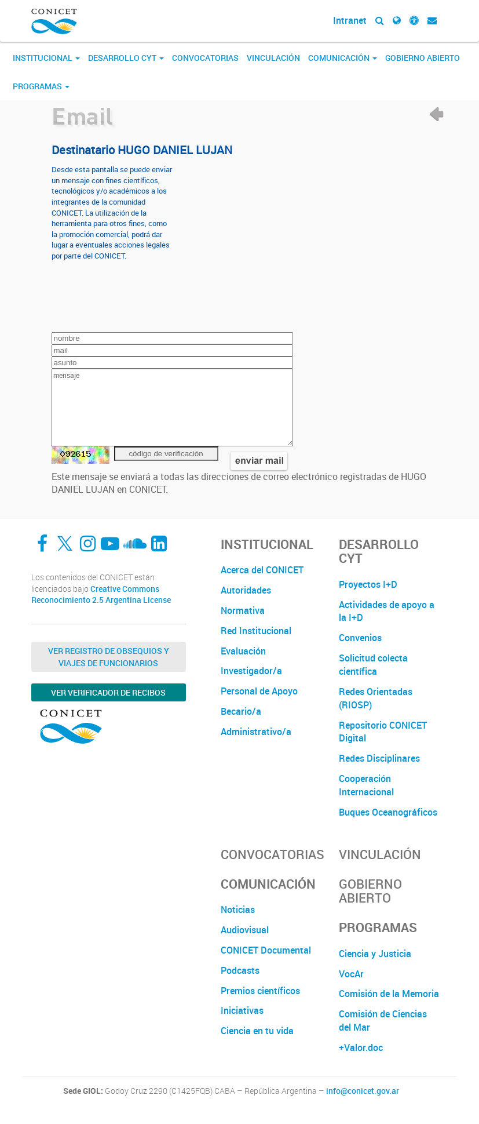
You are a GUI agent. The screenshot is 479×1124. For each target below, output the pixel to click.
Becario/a (241, 711)
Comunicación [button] (342, 57)
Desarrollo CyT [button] (126, 57)
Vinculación (273, 57)
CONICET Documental (266, 950)
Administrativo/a (256, 731)
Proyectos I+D (368, 584)
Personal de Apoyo (259, 691)
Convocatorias (205, 57)
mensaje (172, 407)
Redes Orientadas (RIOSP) (375, 698)
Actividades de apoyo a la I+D (386, 611)
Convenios (360, 637)
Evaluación (243, 651)
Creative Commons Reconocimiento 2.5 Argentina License (101, 594)
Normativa (243, 610)
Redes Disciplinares (379, 758)
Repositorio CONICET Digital (383, 732)
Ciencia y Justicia (375, 953)
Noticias (238, 909)
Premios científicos (260, 990)
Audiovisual (245, 929)
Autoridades (246, 590)
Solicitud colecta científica (373, 665)
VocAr (351, 973)
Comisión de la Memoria (389, 993)
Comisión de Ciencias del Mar (383, 1020)
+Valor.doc (361, 1047)
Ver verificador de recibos (108, 692)
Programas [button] (41, 86)
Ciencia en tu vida (257, 1030)
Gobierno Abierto (422, 57)
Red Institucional (256, 630)
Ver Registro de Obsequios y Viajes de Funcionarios (108, 656)
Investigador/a (251, 670)
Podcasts (240, 970)
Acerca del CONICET (262, 569)
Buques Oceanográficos (388, 812)
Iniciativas (242, 1010)
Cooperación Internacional (366, 785)
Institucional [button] (46, 57)
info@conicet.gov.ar (362, 1091)
